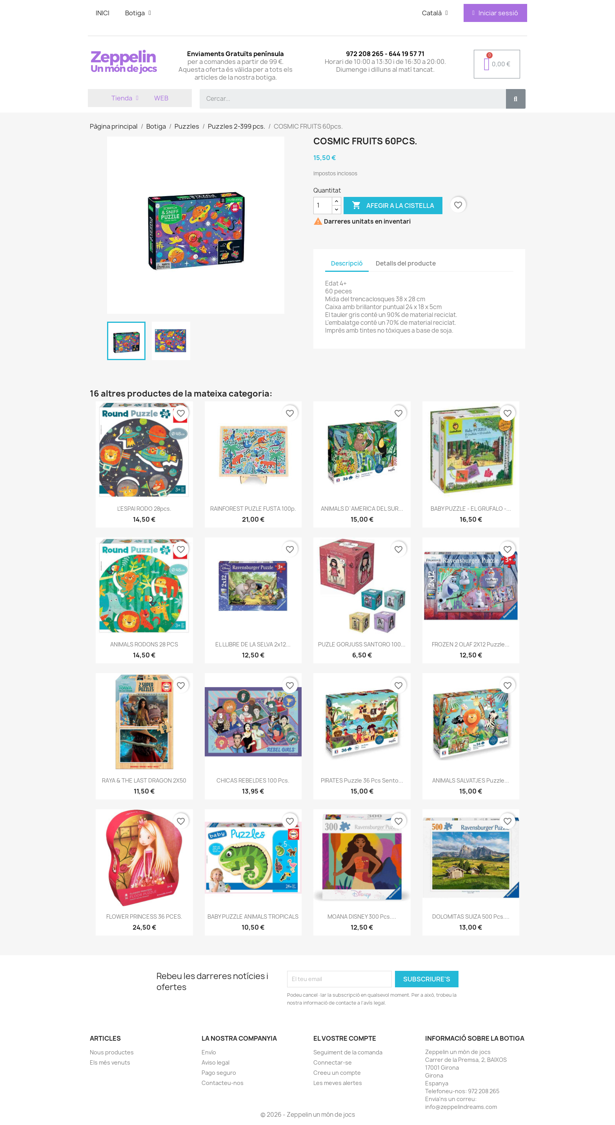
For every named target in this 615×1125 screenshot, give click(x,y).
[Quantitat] (322, 205)
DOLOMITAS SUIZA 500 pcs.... (470, 916)
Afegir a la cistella (393, 205)
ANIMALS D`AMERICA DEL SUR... (362, 508)
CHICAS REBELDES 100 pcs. (253, 780)
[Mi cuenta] (495, 13)
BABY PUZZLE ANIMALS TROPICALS (252, 916)
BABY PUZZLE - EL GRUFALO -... (471, 508)
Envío (209, 1052)
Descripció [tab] (347, 263)
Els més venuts (110, 1062)
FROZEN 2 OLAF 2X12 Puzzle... (470, 644)
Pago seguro (219, 1072)
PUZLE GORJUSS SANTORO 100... (362, 644)
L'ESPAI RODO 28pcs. (144, 508)
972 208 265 (483, 1091)
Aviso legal (215, 1062)
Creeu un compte (337, 1072)
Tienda (124, 98)
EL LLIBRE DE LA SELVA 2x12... (253, 644)
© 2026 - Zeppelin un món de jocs (307, 1114)
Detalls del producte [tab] (406, 263)
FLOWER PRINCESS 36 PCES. (144, 916)
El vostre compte (344, 1038)
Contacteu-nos (223, 1083)
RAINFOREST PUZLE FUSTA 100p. (253, 508)
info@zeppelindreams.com (461, 1106)
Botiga (138, 13)
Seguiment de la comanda (347, 1052)
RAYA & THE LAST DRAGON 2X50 (144, 780)
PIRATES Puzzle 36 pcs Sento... (362, 780)
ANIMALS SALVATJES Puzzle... (470, 780)
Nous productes (112, 1052)
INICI (102, 13)
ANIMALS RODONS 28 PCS (144, 644)
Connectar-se (332, 1062)
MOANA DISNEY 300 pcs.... (362, 916)
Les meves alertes (337, 1083)
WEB (161, 98)
